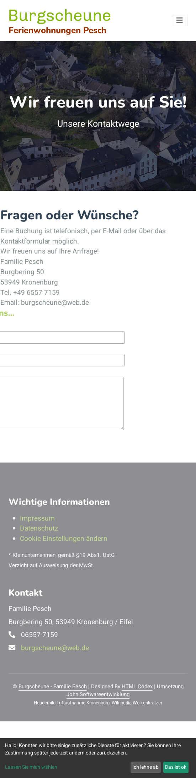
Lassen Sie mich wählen (31, 767)
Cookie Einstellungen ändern (63, 539)
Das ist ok (175, 767)
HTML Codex (137, 686)
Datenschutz (39, 528)
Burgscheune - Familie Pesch (52, 686)
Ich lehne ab (145, 767)
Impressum (37, 518)
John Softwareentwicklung (98, 694)
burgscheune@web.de (55, 648)
